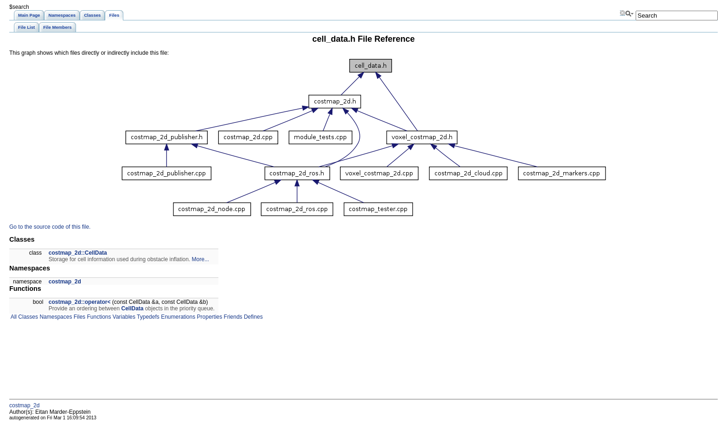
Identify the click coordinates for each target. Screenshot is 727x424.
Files (78, 317)
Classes (27, 317)
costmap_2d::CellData (78, 253)
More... (200, 259)
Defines (252, 317)
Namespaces (55, 317)
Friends (232, 317)
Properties (208, 317)
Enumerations (177, 317)
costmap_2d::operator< (80, 302)
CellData (132, 308)
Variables (123, 317)
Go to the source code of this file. (49, 227)
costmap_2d (65, 281)
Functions (98, 317)
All (13, 317)
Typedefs (147, 317)
